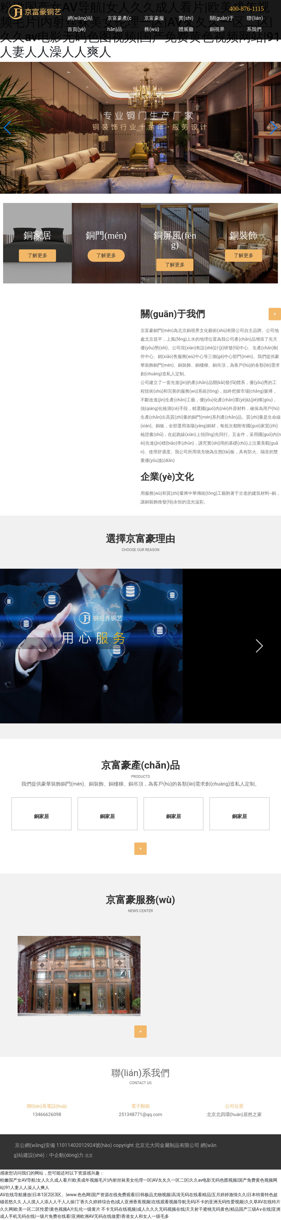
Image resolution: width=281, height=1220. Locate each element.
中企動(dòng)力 (66, 1155)
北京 (89, 1155)
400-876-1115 (246, 8)
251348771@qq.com (140, 1114)
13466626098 (46, 1114)
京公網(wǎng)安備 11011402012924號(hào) (63, 1145)
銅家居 (41, 816)
